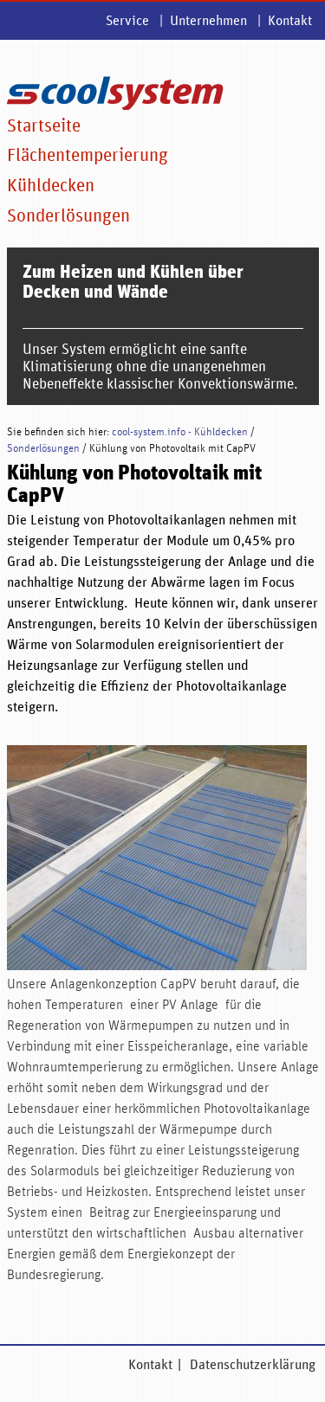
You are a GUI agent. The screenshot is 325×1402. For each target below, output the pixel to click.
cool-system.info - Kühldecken (180, 434)
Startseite (44, 126)
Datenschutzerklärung (252, 1366)
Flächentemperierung (87, 155)
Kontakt (290, 21)
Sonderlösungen (68, 216)
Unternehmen (208, 21)
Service (127, 21)
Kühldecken (50, 186)
